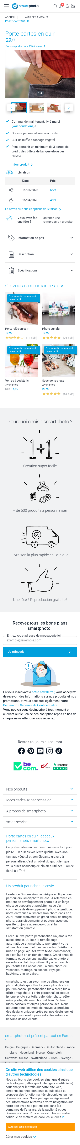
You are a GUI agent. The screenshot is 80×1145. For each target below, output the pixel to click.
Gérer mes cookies (21, 1137)
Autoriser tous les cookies (22, 1126)
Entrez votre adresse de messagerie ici (34, 635)
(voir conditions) (23, 126)
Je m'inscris (16, 652)
